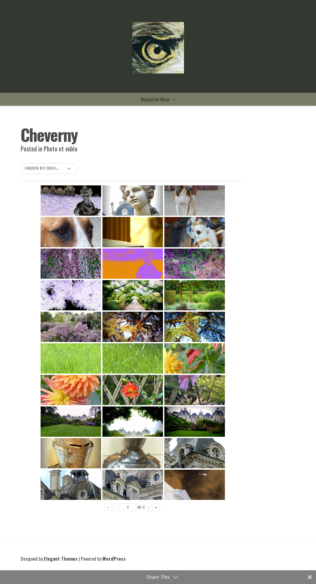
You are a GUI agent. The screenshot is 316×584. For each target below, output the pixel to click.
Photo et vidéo (60, 148)
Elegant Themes (61, 558)
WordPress (114, 558)
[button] (49, 168)
